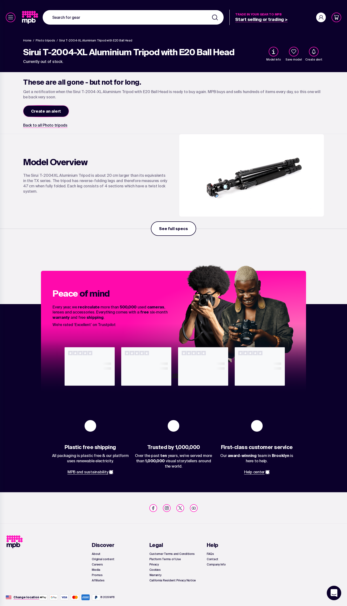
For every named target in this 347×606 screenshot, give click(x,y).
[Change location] (26, 597)
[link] (30, 17)
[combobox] (133, 17)
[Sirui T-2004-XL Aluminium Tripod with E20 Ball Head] (95, 40)
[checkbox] (294, 51)
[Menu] (10, 17)
